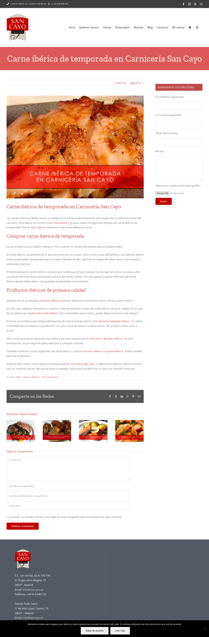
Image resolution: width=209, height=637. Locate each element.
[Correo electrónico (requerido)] (68, 496)
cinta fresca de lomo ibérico (106, 338)
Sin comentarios (50, 377)
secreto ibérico (92, 351)
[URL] (68, 506)
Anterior (121, 83)
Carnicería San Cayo (82, 364)
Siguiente (135, 83)
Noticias (27, 377)
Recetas (36, 377)
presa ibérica (114, 351)
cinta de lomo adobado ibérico (111, 321)
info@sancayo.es (33, 589)
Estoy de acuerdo (95, 630)
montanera (60, 223)
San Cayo (36, 227)
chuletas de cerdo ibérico (42, 313)
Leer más (120, 630)
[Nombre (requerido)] (68, 486)
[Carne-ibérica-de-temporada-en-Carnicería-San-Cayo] (75, 147)
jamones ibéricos (50, 300)
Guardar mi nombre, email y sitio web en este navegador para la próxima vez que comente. (66, 517)
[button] (197, 27)
